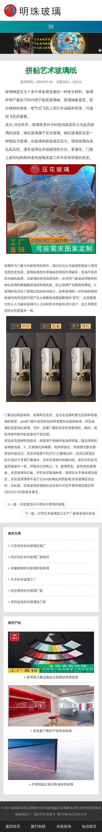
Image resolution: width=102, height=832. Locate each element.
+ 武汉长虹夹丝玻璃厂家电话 (28, 557)
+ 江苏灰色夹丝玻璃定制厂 (27, 546)
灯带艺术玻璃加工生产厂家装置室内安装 (66, 513)
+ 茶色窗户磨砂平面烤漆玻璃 (51, 731)
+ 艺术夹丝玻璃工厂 (22, 579)
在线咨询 (63, 826)
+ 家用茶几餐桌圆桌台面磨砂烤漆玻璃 (51, 677)
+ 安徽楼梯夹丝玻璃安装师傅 (28, 568)
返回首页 (12, 826)
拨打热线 (38, 826)
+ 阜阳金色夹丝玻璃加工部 (27, 602)
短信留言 (89, 826)
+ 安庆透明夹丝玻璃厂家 (25, 590)
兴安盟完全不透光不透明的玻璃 (42, 504)
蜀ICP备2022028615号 (72, 814)
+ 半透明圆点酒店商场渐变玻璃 (51, 784)
